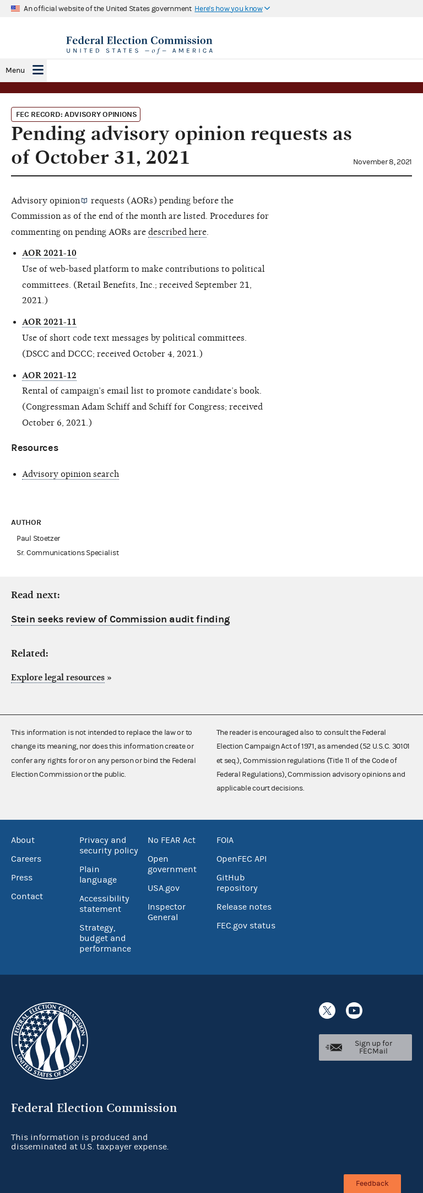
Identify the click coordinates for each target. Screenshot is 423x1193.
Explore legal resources (58, 678)
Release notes (244, 907)
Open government (172, 864)
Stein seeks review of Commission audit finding (120, 619)
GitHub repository (237, 883)
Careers (26, 859)
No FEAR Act (172, 840)
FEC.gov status (245, 926)
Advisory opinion (45, 201)
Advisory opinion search (70, 474)
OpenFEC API (241, 859)
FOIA (225, 840)
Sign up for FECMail (373, 1047)
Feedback (372, 1183)
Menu (15, 70)
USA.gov (164, 888)
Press (21, 878)
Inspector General (167, 912)
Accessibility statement (104, 904)
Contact (27, 896)
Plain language (98, 874)
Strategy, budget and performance (105, 938)
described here (177, 232)
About (23, 840)
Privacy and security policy (108, 845)
